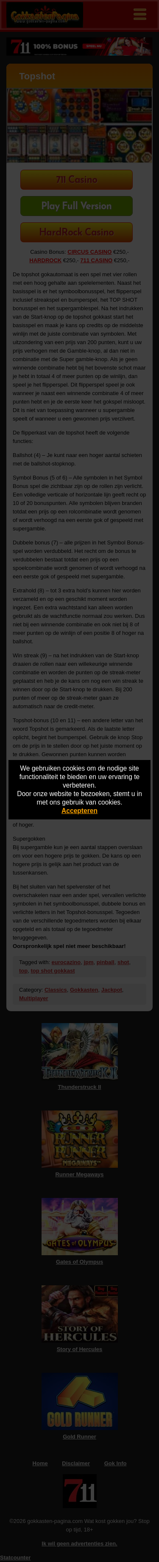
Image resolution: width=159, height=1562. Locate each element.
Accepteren (79, 810)
